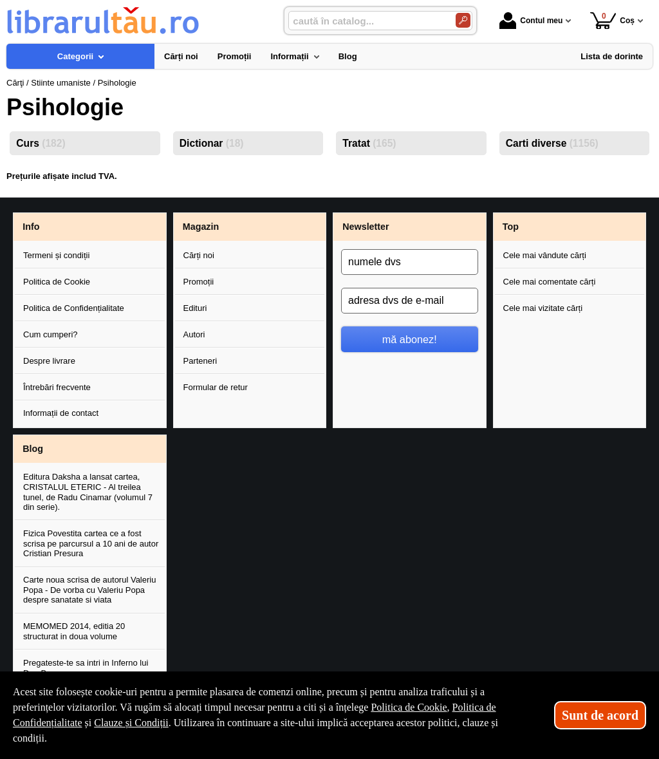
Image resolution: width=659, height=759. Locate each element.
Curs (40, 143)
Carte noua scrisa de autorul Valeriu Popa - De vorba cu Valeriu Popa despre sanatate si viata (89, 589)
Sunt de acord (600, 715)
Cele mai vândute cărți (544, 255)
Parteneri (200, 361)
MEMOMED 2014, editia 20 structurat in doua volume (74, 631)
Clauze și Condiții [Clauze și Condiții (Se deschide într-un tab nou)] (131, 722)
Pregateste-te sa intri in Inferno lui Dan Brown (85, 668)
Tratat (369, 143)
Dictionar (212, 143)
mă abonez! (409, 339)
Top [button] (511, 226)
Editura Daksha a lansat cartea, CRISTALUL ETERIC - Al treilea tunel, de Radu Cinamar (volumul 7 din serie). (88, 492)
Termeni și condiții (56, 255)
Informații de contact (60, 413)
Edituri (195, 308)
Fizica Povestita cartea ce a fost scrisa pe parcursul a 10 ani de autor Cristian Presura (90, 543)
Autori (194, 334)
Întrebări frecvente (57, 387)
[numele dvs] (409, 262)
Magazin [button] (201, 226)
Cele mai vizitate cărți (543, 308)
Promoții (198, 281)
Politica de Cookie (56, 281)
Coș (612, 20)
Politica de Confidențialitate (73, 308)
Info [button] (31, 226)
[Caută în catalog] (463, 20)
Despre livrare (49, 361)
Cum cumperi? (50, 334)
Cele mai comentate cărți (549, 281)
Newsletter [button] (365, 226)
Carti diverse (552, 143)
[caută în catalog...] (367, 21)
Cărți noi (198, 255)
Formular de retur (215, 387)
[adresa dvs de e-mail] (409, 301)
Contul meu (530, 20)
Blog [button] (33, 449)
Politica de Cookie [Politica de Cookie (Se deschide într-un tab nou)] (409, 707)
